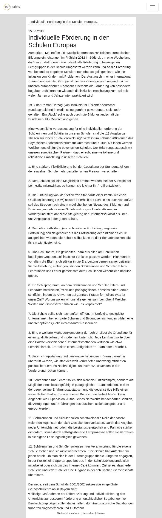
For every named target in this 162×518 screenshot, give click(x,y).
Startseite (62, 513)
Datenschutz (88, 513)
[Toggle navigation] (153, 7)
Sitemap (100, 513)
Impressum (74, 513)
